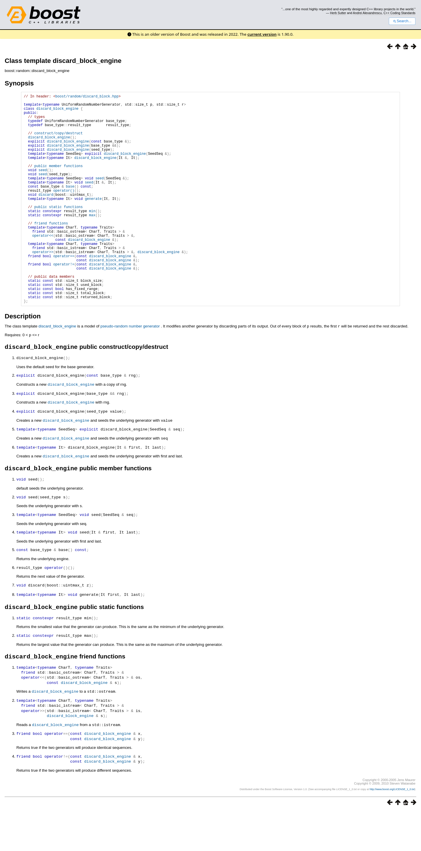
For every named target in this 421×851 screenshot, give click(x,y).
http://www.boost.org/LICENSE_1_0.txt (392, 829)
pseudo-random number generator (130, 371)
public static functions (58, 231)
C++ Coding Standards (399, 13)
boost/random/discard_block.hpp (86, 97)
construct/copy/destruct (58, 141)
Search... (402, 21)
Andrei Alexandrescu (367, 13)
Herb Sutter (338, 13)
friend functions (51, 251)
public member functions (58, 181)
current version (262, 34)
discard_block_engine (58, 111)
